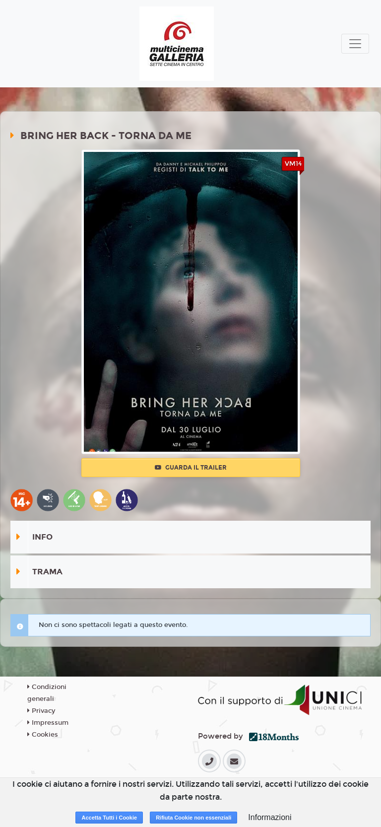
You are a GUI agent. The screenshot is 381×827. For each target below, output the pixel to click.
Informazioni (269, 817)
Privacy (41, 711)
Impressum (47, 723)
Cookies (42, 735)
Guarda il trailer (191, 467)
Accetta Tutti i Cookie (109, 818)
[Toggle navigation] (355, 44)
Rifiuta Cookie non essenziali (193, 818)
